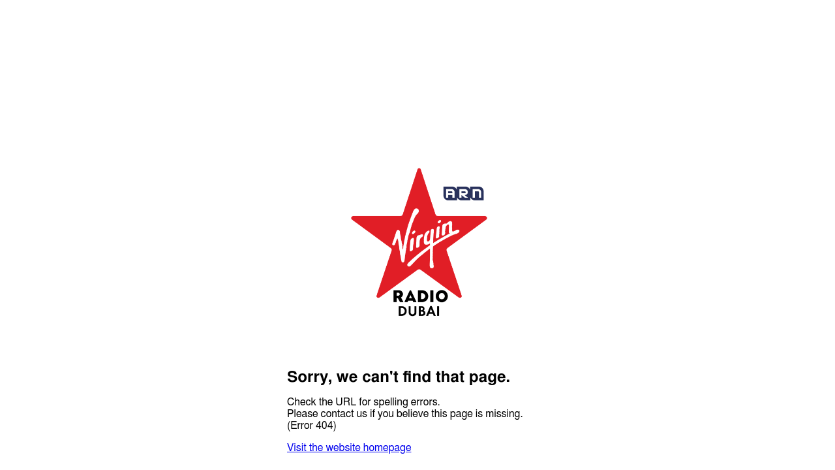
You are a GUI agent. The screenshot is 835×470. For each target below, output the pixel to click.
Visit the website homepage (349, 448)
